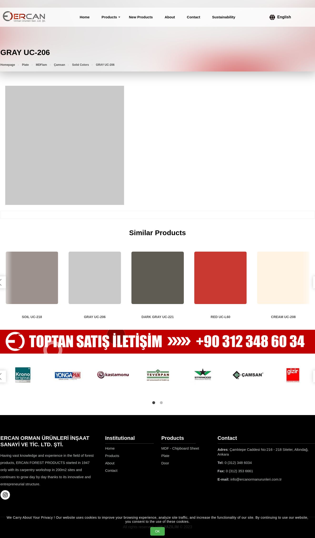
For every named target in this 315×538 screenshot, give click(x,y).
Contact (193, 17)
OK (157, 531)
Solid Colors (80, 64)
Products (109, 17)
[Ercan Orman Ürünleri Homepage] (24, 17)
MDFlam (41, 64)
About (170, 17)
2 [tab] (161, 401)
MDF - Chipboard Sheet (180, 447)
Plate (25, 64)
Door (165, 462)
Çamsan (59, 64)
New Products (141, 17)
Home (85, 17)
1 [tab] (153, 401)
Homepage (7, 64)
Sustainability (223, 17)
